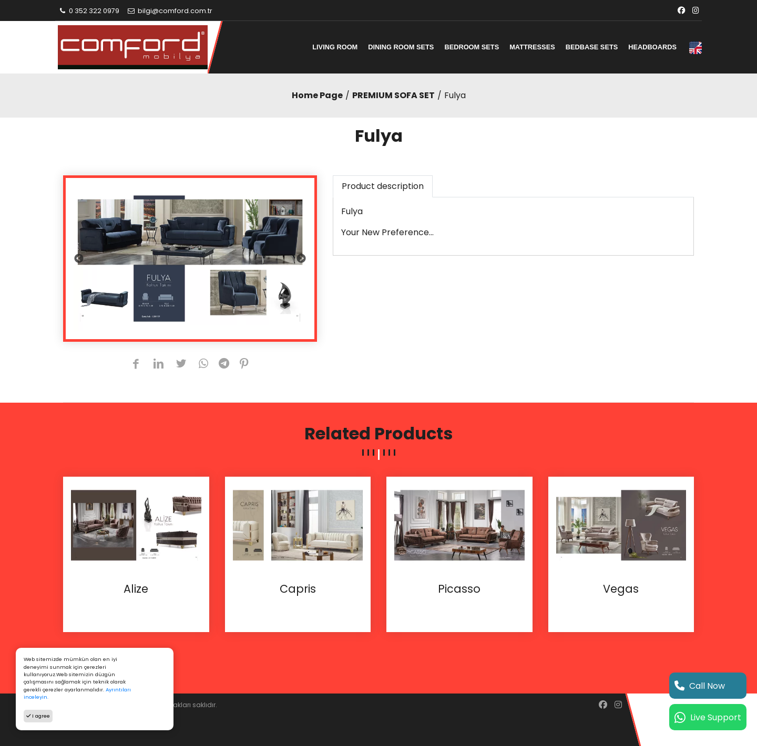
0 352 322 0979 (88, 10)
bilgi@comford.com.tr (169, 10)
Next (301, 259)
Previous (79, 259)
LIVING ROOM (334, 47)
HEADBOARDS (652, 47)
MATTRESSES (532, 47)
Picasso (459, 589)
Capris (298, 589)
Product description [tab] (383, 186)
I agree (38, 715)
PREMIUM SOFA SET (393, 95)
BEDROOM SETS (471, 47)
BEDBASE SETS (592, 47)
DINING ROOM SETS (401, 47)
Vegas (621, 589)
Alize (136, 589)
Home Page (317, 95)
